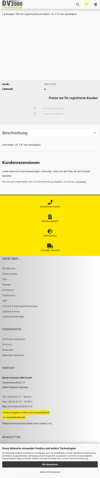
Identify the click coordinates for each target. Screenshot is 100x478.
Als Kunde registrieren (13, 339)
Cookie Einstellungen (13, 316)
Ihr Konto (7, 344)
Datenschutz (9, 295)
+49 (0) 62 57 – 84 (17, 401)
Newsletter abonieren (13, 355)
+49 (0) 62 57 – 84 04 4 (19, 396)
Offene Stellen (9, 274)
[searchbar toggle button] (77, 4)
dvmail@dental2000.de (20, 406)
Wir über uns (8, 268)
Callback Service (11, 311)
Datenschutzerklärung (78, 458)
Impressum (8, 290)
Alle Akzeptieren (50, 464)
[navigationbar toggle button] (95, 4)
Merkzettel (7, 349)
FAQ (4, 279)
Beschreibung (15, 132)
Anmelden (81, 181)
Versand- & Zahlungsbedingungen (20, 306)
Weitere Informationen (50, 472)
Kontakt (6, 284)
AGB (4, 300)
